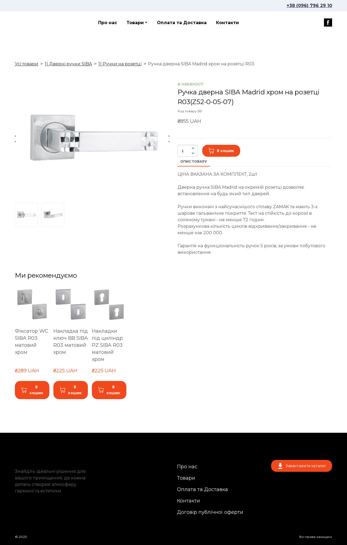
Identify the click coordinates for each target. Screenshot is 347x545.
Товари (135, 22)
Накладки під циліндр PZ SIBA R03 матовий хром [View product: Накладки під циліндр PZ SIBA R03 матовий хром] (107, 345)
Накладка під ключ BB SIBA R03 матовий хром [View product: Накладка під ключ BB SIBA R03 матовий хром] (70, 341)
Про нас (107, 22)
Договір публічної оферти (210, 512)
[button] (328, 22)
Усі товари (26, 63)
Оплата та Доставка (182, 22)
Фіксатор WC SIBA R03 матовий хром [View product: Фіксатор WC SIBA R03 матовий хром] (31, 341)
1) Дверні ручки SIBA (68, 63)
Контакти (227, 22)
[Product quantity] (186, 150)
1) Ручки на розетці (120, 63)
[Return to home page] (41, 22)
